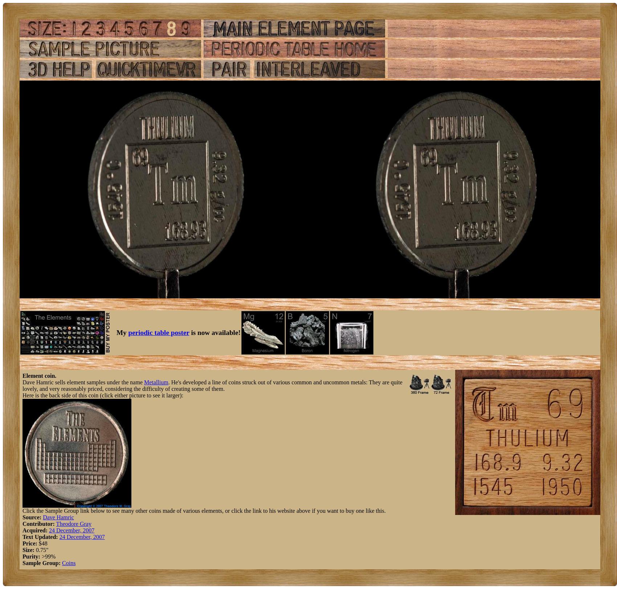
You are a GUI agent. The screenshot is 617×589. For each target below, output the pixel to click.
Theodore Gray (73, 524)
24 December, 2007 (71, 530)
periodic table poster (158, 332)
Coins (68, 563)
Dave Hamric (58, 517)
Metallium (156, 382)
